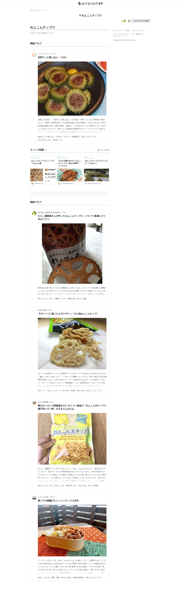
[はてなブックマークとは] (45, 150)
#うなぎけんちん (44, 140)
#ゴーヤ (67, 137)
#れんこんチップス (88, 137)
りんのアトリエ (43, 54)
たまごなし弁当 (43, 497)
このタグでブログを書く (141, 21)
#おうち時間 (93, 486)
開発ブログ (140, 34)
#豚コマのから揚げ (63, 577)
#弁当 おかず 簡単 (46, 577)
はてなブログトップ (120, 36)
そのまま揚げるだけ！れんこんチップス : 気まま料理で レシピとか (69, 163)
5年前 (50, 310)
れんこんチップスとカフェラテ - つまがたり (96, 162)
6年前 (52, 497)
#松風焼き (76, 137)
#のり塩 (65, 391)
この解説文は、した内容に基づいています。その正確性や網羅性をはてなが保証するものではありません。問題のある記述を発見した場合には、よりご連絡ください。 (42, 33)
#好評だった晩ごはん (46, 137)
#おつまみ (81, 391)
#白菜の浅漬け (78, 577)
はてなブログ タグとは (121, 34)
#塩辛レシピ (57, 140)
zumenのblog (42, 310)
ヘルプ (132, 34)
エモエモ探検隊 (43, 402)
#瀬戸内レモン (71, 486)
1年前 (64, 212)
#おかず (59, 137)
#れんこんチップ (54, 391)
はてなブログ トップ (38, 10)
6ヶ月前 (52, 54)
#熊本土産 (71, 299)
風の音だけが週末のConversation (49, 212)
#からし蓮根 (82, 299)
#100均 (73, 391)
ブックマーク (35, 158)
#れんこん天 (59, 486)
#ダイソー (42, 391)
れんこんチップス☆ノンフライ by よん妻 (42, 162)
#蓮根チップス (60, 299)
